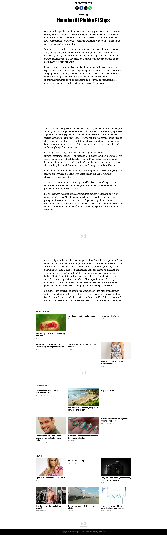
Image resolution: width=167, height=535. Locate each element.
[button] (37, 2)
